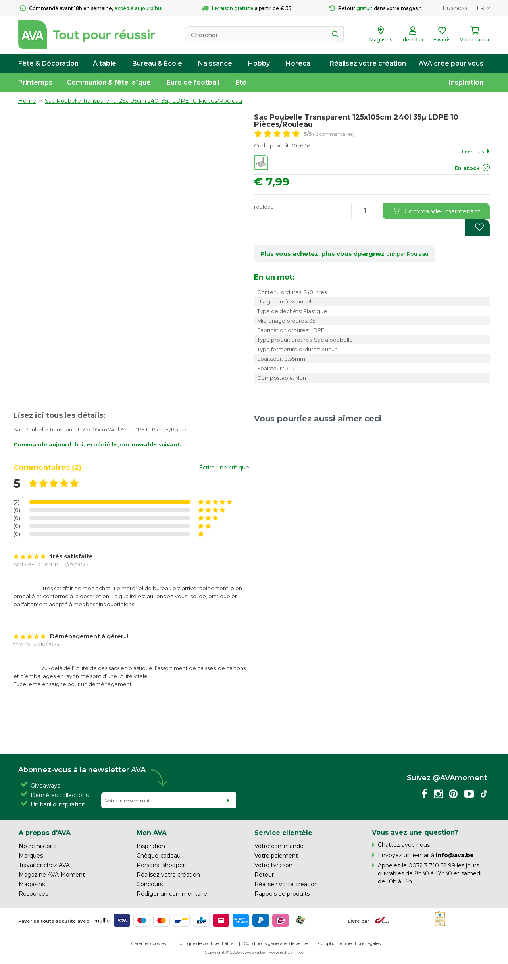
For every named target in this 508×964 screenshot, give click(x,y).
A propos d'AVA (45, 832)
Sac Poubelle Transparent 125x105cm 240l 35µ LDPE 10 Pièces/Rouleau (143, 100)
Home (27, 100)
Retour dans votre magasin (375, 8)
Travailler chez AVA (44, 865)
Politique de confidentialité (205, 943)
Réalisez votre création (368, 63)
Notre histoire (38, 846)
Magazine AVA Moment (52, 874)
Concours (150, 884)
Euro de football (193, 82)
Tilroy (298, 952)
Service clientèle (283, 832)
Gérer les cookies (148, 943)
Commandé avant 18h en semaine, (92, 8)
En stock (467, 168)
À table (104, 63)
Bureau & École (157, 63)
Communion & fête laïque (109, 82)
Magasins (32, 884)
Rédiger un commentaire (172, 893)
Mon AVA (152, 832)
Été (240, 82)
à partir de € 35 (246, 8)
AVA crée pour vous (451, 63)
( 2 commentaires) (329, 134)
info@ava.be (455, 855)
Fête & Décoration (48, 63)
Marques (31, 855)
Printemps (35, 82)
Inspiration (466, 82)
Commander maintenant (436, 211)
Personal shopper (161, 865)
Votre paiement (276, 855)
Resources (33, 893)
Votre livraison (273, 865)
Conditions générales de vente (276, 943)
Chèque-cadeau (159, 855)
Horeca (298, 63)
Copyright (215, 952)
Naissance (215, 63)
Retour (264, 874)
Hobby (259, 63)
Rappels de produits (282, 893)
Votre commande (279, 846)
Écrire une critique (224, 467)
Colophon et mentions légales (349, 943)
